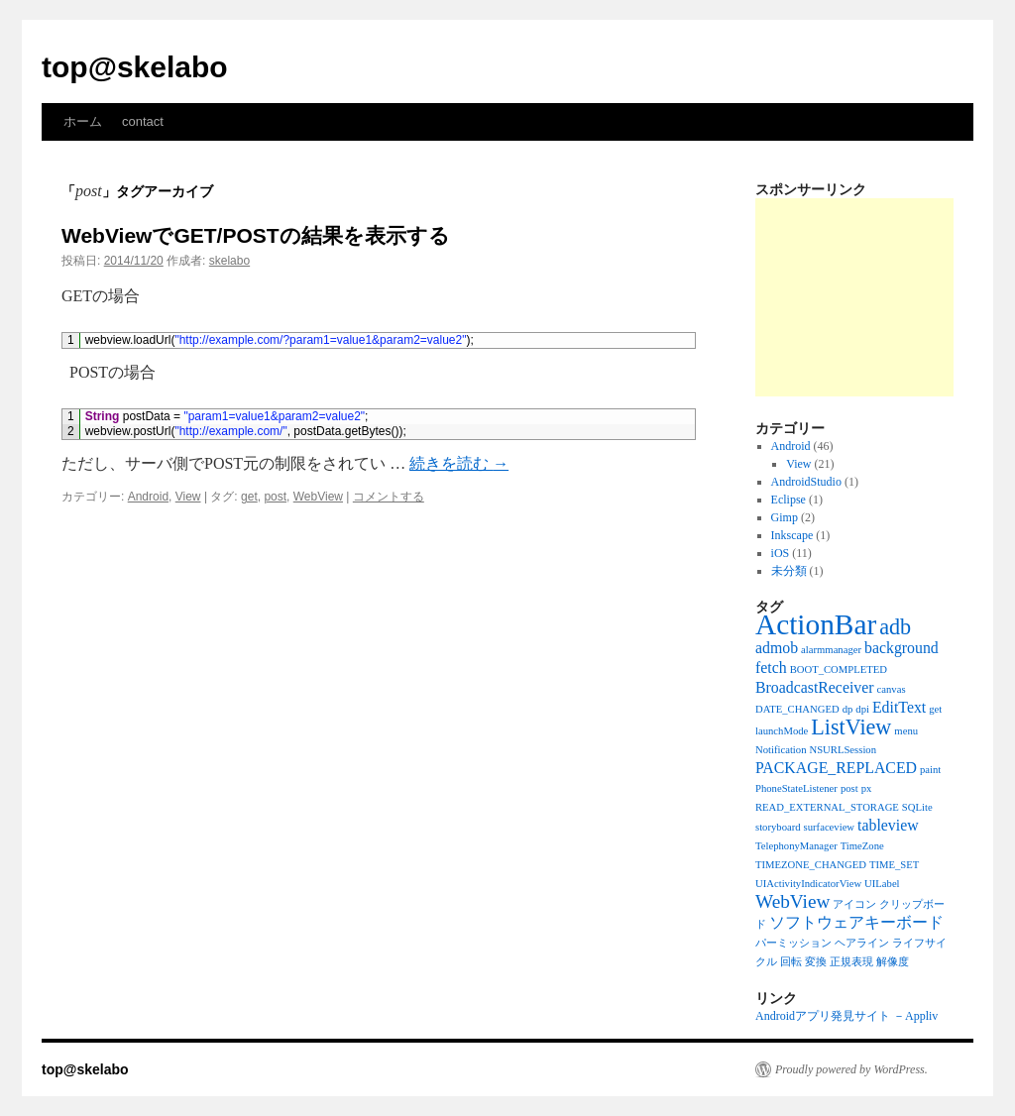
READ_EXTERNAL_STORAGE (827, 807)
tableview (888, 825)
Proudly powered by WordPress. (851, 1069)
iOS (780, 553)
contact (143, 121)
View (188, 496)
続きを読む (458, 463)
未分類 (789, 571)
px (866, 788)
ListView (851, 727)
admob (776, 647)
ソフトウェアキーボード (856, 922)
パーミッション (793, 943)
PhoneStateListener (796, 788)
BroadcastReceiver (814, 687)
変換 (816, 961)
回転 (791, 961)
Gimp (784, 517)
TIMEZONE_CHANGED (810, 864)
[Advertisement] (854, 297)
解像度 (892, 961)
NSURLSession (843, 749)
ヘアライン (862, 943)
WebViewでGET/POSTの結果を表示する (255, 235)
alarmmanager (831, 649)
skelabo (229, 261)
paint (930, 769)
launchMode (781, 730)
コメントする (388, 496)
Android (148, 496)
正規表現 (851, 961)
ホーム (82, 121)
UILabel (882, 883)
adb (895, 626)
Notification (781, 749)
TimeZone (862, 845)
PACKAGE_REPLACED (836, 767)
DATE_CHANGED (797, 709)
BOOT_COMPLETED (838, 669)
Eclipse (788, 499)
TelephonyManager (796, 845)
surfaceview (829, 827)
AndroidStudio (806, 482)
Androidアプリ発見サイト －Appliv (846, 1016)
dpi (862, 709)
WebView (318, 496)
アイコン (854, 904)
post (275, 496)
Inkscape (792, 535)
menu (906, 730)
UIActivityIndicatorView (808, 883)
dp (848, 709)
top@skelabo (135, 67)
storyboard (778, 827)
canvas (891, 689)
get (249, 496)
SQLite (917, 807)
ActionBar (815, 624)
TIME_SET (894, 864)
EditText (899, 707)
